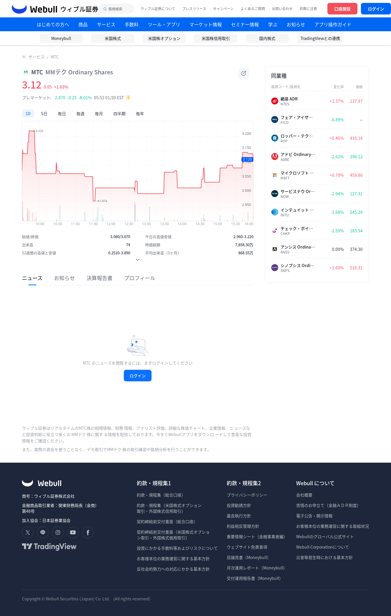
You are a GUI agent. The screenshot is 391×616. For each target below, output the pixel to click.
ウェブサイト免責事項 (247, 547)
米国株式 (113, 38)
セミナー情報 (245, 24)
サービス (36, 57)
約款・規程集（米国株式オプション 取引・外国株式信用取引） (169, 508)
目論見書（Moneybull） (249, 557)
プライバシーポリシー (247, 495)
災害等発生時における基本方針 (324, 557)
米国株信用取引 (216, 38)
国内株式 (267, 38)
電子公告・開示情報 (314, 515)
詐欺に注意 (308, 8)
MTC (55, 57)
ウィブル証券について (158, 8)
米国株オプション (164, 38)
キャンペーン (223, 8)
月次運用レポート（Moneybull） (257, 568)
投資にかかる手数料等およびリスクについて (177, 548)
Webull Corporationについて (323, 547)
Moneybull (61, 38)
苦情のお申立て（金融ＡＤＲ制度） (328, 505)
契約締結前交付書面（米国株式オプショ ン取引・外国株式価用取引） (173, 534)
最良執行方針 (239, 515)
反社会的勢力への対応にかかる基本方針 (173, 569)
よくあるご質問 (253, 8)
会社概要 (304, 495)
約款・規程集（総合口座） (161, 495)
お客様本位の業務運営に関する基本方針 (173, 558)
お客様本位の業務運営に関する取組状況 (332, 526)
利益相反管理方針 (243, 526)
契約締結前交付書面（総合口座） (167, 521)
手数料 (132, 24)
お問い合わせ (282, 8)
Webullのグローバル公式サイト (325, 536)
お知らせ (296, 24)
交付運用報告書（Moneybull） (255, 578)
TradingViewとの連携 (320, 38)
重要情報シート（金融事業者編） (257, 536)
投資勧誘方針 (239, 505)
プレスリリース (194, 8)
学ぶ (272, 24)
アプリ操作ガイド (332, 24)
